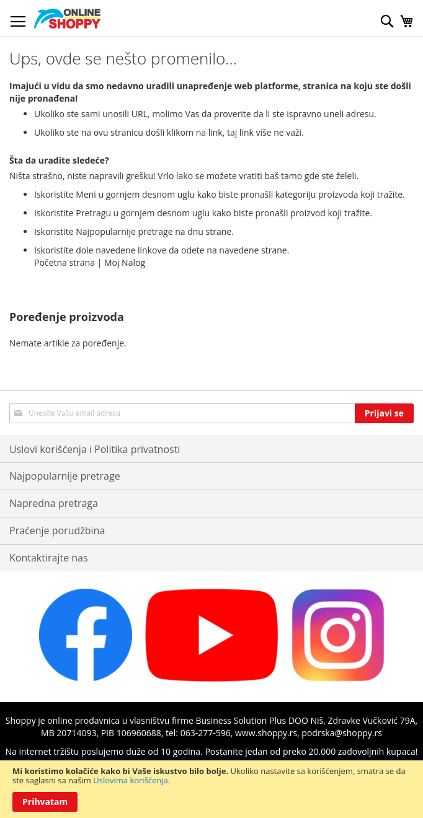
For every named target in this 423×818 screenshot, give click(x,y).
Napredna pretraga (53, 503)
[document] (211, 789)
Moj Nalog (124, 262)
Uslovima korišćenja (130, 780)
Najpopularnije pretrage (64, 476)
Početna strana (64, 262)
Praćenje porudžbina (57, 530)
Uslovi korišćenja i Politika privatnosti (94, 449)
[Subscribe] (384, 413)
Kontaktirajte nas (48, 558)
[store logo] (67, 19)
